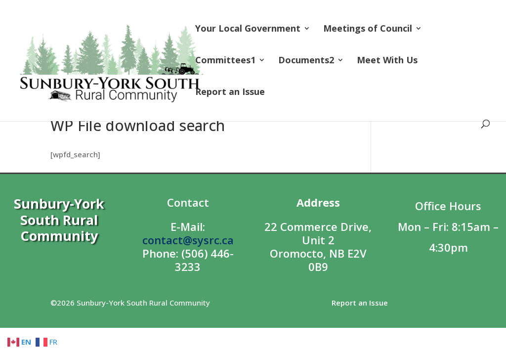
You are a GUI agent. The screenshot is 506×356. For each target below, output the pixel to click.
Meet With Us (387, 61)
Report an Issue (230, 92)
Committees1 (225, 61)
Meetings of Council (367, 29)
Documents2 (306, 61)
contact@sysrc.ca (188, 239)
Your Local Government (247, 29)
